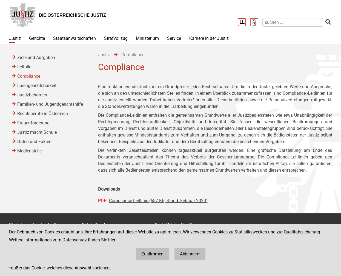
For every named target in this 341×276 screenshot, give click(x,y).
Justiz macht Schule (37, 132)
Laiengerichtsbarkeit (36, 85)
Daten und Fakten (34, 141)
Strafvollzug (116, 38)
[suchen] (292, 22)
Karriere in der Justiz (209, 38)
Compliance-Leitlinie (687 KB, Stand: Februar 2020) (158, 200)
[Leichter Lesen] (244, 22)
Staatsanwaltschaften (74, 38)
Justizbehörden (32, 94)
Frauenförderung (33, 123)
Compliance (28, 76)
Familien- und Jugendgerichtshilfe (50, 104)
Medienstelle (29, 151)
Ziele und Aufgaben (36, 57)
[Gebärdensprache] (256, 22)
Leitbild (24, 66)
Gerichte (37, 38)
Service (174, 38)
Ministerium (147, 38)
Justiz (15, 38)
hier (111, 239)
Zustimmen (152, 254)
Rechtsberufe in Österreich (42, 113)
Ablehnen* (190, 254)
